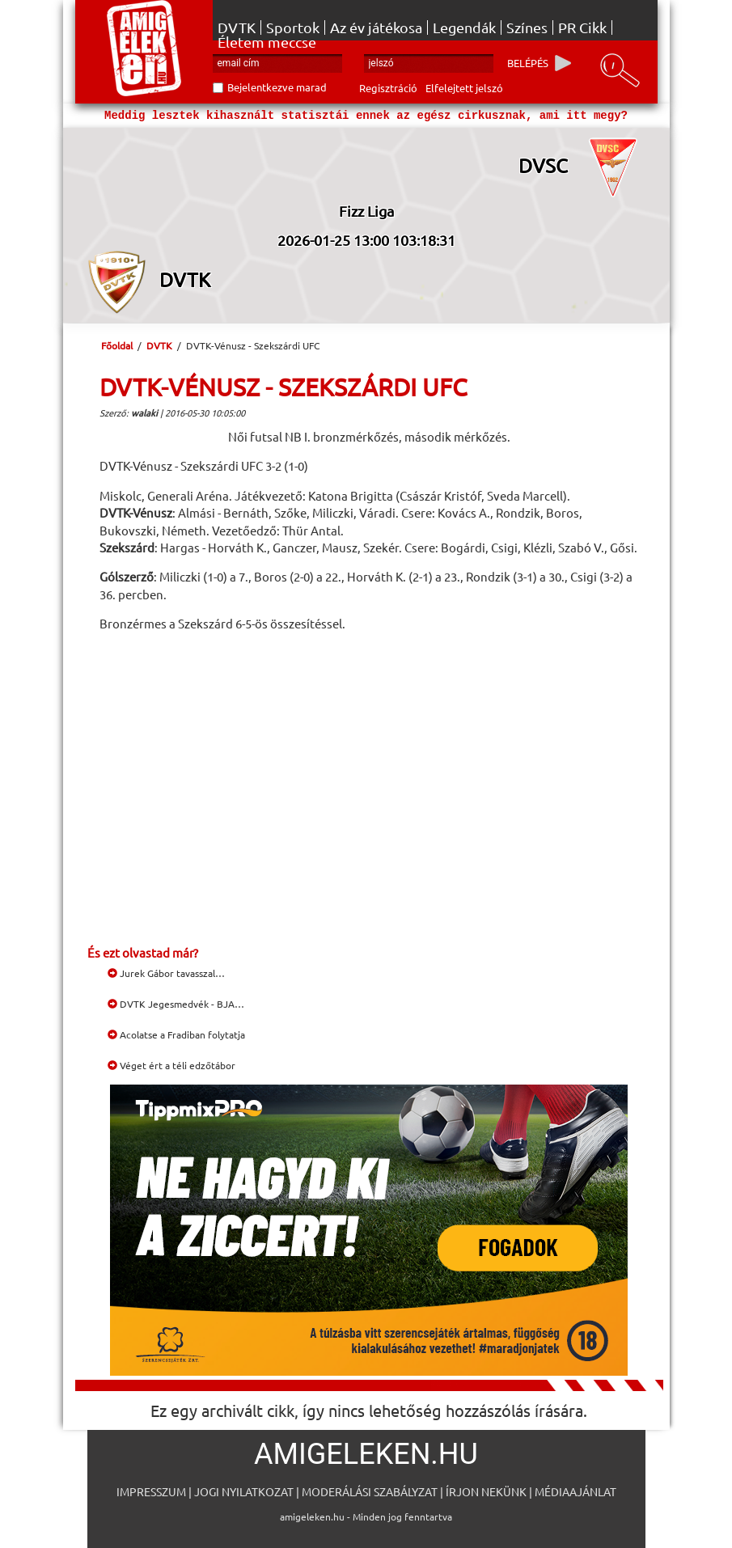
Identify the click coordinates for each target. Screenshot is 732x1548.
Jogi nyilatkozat (244, 1491)
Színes (527, 27)
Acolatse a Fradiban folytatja (176, 1034)
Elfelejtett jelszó (464, 88)
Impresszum (151, 1491)
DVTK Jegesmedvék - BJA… (176, 1003)
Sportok (292, 27)
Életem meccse (267, 42)
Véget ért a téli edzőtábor (171, 1065)
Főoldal (117, 345)
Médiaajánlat (575, 1491)
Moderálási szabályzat (370, 1491)
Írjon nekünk (486, 1491)
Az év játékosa (376, 27)
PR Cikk (582, 27)
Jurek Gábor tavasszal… (166, 972)
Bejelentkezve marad (277, 87)
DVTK (237, 27)
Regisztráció (388, 88)
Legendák (464, 27)
